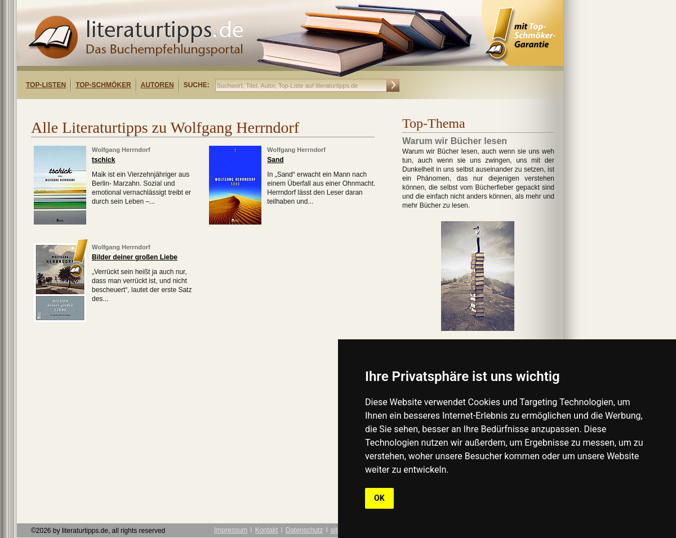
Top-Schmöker (103, 85)
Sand (275, 160)
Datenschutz (304, 530)
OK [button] (379, 498)
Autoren (157, 85)
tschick (103, 160)
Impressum (230, 530)
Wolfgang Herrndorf (121, 149)
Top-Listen (46, 85)
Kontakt (266, 530)
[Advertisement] (162, 109)
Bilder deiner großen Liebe (134, 257)
